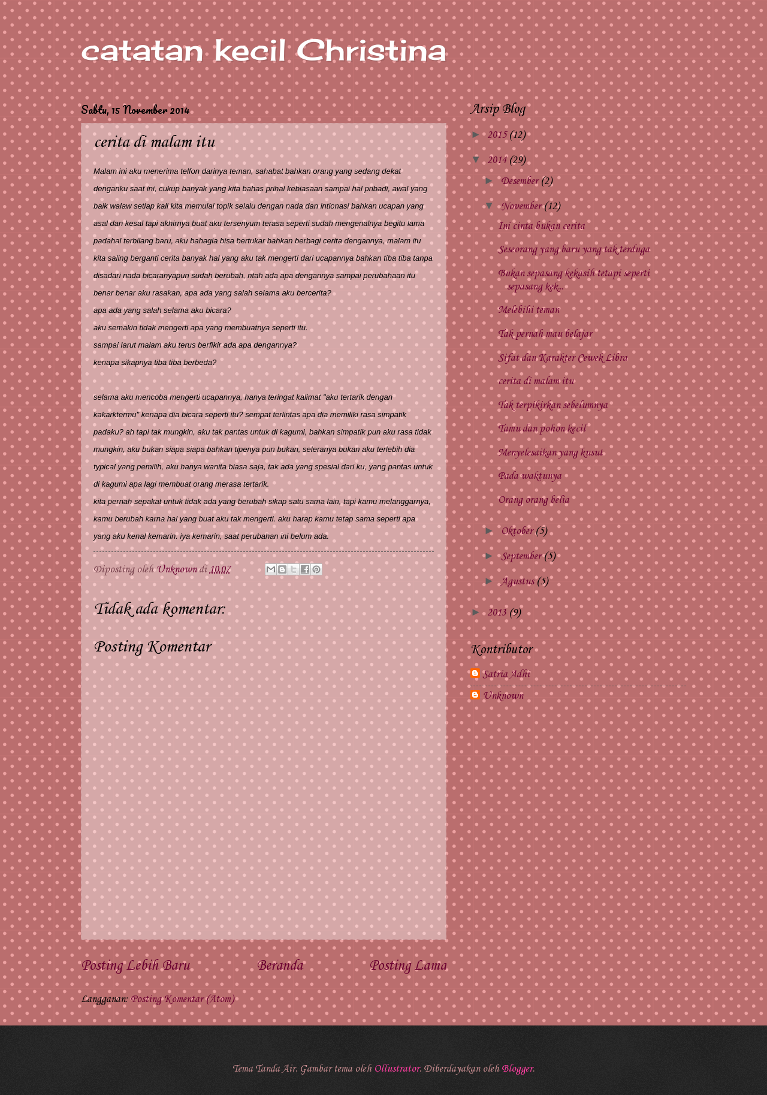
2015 (498, 135)
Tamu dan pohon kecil (541, 429)
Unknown (502, 696)
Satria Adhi (506, 674)
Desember (520, 181)
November (522, 206)
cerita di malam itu (535, 381)
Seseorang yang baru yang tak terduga (574, 249)
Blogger (517, 1069)
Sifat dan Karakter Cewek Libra (562, 358)
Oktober (518, 531)
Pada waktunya (529, 476)
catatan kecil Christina (263, 49)
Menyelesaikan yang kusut (550, 453)
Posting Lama (407, 966)
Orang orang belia (533, 500)
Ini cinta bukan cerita (541, 226)
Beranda (279, 966)
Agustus (518, 581)
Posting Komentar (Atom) (182, 999)
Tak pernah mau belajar (545, 334)
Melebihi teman (528, 310)
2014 (498, 160)
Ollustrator (396, 1069)
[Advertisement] (578, 809)
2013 (498, 613)
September (522, 556)
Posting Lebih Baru (135, 966)
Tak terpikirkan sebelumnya (553, 405)
